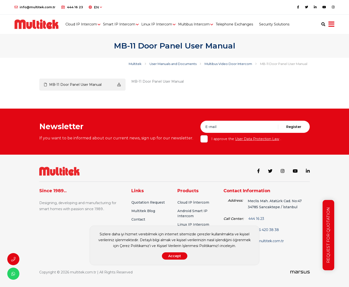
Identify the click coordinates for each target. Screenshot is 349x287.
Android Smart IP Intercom (192, 213)
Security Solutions (274, 24)
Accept (174, 256)
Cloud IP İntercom (193, 202)
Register (293, 127)
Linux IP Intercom (156, 24)
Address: (235, 200)
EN (95, 7)
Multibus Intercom (194, 24)
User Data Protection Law (257, 139)
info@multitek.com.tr (35, 7)
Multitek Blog (143, 211)
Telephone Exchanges (234, 24)
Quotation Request (148, 202)
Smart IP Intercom (119, 24)
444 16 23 (72, 7)
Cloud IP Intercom (81, 24)
